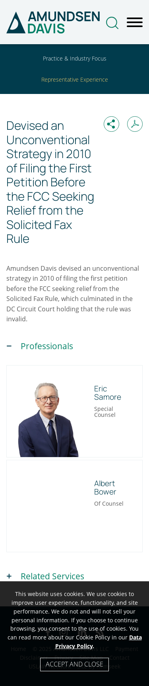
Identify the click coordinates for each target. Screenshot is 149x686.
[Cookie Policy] (74, 633)
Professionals (47, 346)
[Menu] (134, 23)
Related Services (52, 576)
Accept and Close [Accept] (74, 664)
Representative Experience (74, 79)
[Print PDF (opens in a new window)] (135, 124)
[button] (111, 124)
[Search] (112, 23)
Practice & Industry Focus (74, 58)
